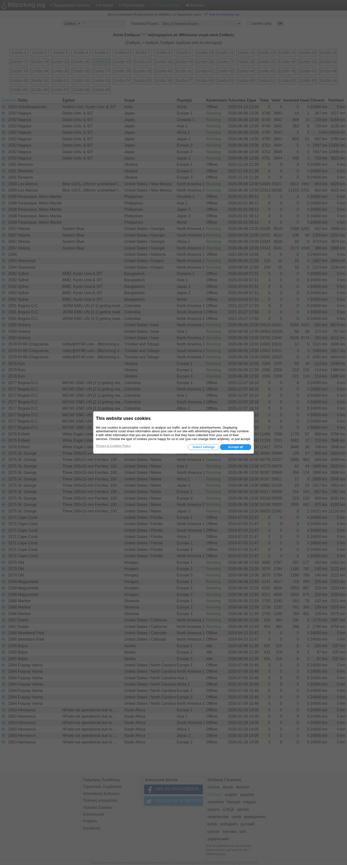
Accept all (235, 447)
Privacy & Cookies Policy (113, 446)
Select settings (203, 447)
